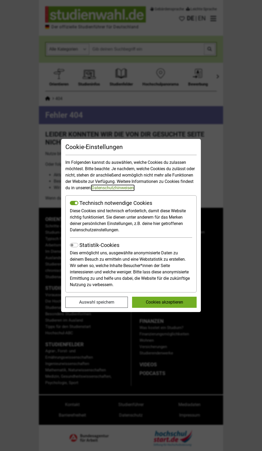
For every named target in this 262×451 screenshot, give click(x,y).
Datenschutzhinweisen (113, 187)
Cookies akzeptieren (164, 302)
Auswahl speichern (96, 302)
